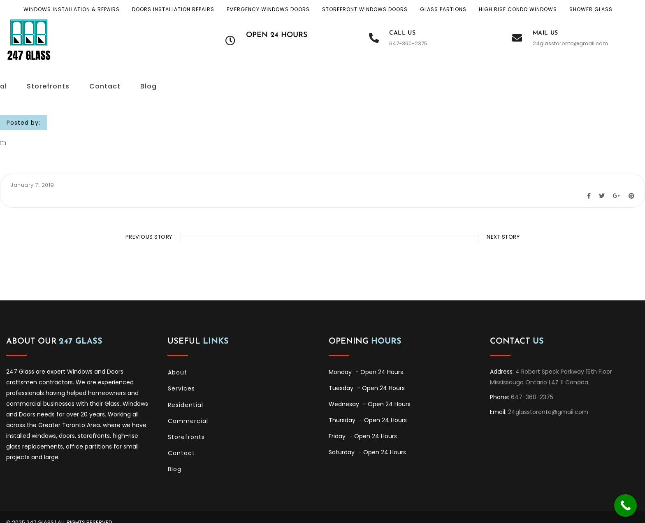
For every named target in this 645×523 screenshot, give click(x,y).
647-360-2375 (408, 43)
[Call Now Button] (625, 505)
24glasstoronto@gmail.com (570, 43)
